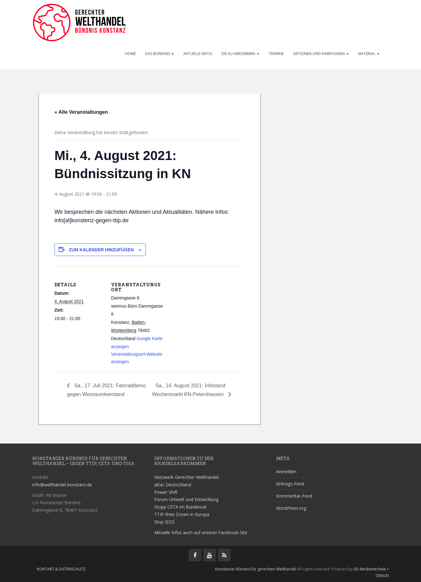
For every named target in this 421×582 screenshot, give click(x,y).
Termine (276, 53)
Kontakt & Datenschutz (61, 569)
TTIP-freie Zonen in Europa (181, 514)
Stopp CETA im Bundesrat (180, 507)
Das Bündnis (159, 53)
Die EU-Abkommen (240, 53)
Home (130, 53)
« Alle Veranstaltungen (81, 112)
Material (368, 53)
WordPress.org (291, 508)
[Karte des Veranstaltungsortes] (204, 309)
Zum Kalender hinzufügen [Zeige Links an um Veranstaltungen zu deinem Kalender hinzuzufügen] (101, 249)
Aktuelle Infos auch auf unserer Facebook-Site (200, 532)
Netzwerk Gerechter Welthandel (186, 477)
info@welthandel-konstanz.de (62, 485)
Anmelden (286, 471)
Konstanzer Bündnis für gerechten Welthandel (256, 569)
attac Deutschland (172, 485)
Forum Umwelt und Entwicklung (186, 499)
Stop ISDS (164, 522)
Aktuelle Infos (197, 53)
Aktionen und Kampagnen (321, 53)
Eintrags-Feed (290, 484)
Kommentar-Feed (294, 496)
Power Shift (166, 492)
